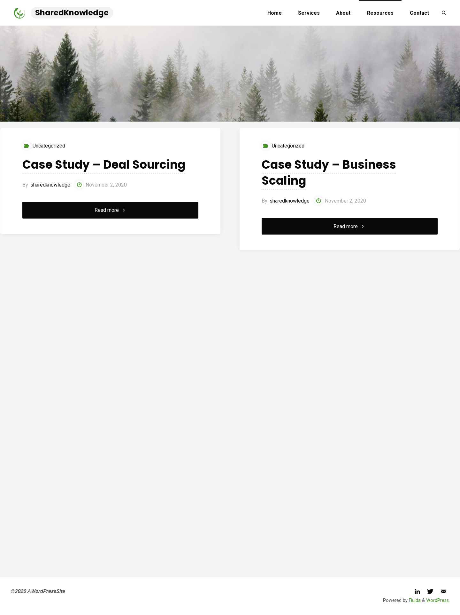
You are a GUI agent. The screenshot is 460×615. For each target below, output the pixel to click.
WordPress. (438, 600)
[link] (444, 13)
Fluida (414, 600)
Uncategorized (49, 146)
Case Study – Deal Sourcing (103, 164)
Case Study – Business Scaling (329, 172)
